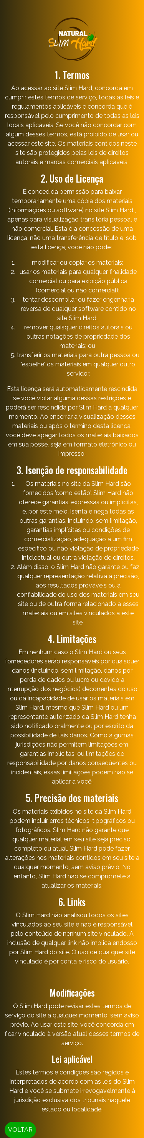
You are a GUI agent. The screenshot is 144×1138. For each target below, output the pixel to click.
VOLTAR (20, 1129)
